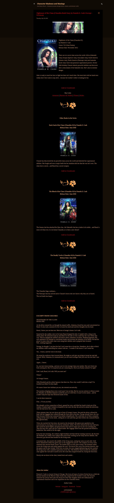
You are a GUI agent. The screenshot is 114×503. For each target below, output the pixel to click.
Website (57, 486)
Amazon (55, 95)
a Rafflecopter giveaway (68, 492)
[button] (99, 13)
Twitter (78, 486)
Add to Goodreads (68, 301)
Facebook (72, 486)
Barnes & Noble (66, 95)
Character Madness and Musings (51, 4)
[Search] (102, 4)
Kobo (82, 95)
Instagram (65, 486)
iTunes (75, 95)
